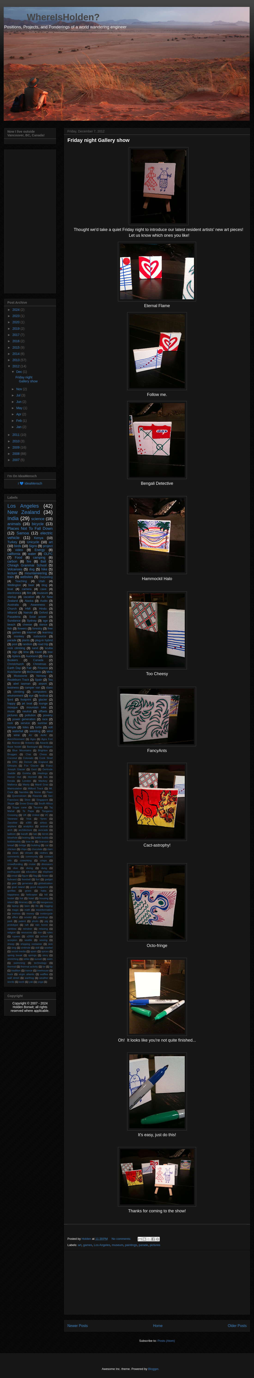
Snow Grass (26, 803)
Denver (28, 762)
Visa (28, 818)
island (10, 902)
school (44, 936)
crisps (43, 860)
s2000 (30, 936)
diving (29, 868)
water (32, 554)
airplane (12, 826)
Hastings (43, 773)
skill (37, 947)
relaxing (43, 928)
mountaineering (36, 573)
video (19, 550)
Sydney (31, 620)
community (32, 856)
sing (13, 947)
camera (27, 589)
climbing (19, 691)
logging (48, 906)
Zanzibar (12, 822)
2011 (16, 435)
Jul (18, 395)
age (45, 620)
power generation (24, 719)
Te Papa (28, 811)
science (37, 519)
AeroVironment (15, 739)
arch (9, 830)
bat (35, 834)
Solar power (38, 616)
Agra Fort (47, 739)
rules (50, 932)
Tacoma (37, 807)
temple (11, 727)
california (13, 554)
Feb (19, 420)
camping (39, 557)
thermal (11, 966)
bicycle (38, 524)
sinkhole (25, 947)
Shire (27, 799)
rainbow (11, 928)
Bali (43, 561)
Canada (38, 660)
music (11, 711)
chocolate (36, 849)
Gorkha (26, 773)
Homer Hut (14, 777)
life (37, 906)
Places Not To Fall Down (30, 528)
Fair (29, 668)
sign (14, 652)
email (14, 875)
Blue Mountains (21, 750)
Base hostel (14, 746)
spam (33, 951)
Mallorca (12, 784)
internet (31, 632)
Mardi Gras (41, 784)
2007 (16, 460)
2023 (16, 316)
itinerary (23, 902)
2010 (16, 441)
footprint (26, 699)
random (27, 644)
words (10, 981)
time (26, 652)
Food (18, 557)
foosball (26, 879)
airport (43, 683)
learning (47, 632)
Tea (50, 679)
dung (44, 868)
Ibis (46, 777)
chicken (11, 849)
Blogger (153, 1369)
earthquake (13, 871)
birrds (45, 834)
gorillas (11, 890)
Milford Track (35, 788)
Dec (19, 372)
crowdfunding (15, 864)
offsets (43, 711)
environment (15, 695)
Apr (19, 414)
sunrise (42, 723)
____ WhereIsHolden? (52, 17)
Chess (43, 754)
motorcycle (46, 913)
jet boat (27, 703)
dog (31, 569)
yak (31, 981)
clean (15, 852)
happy (11, 703)
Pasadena (14, 616)
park (9, 921)
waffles (44, 974)
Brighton (43, 750)
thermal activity (29, 966)
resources (26, 932)
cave (43, 589)
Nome (37, 792)
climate (29, 852)
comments (13, 856)
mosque (12, 707)
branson (43, 841)
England (43, 762)
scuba (49, 648)
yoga (40, 981)
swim (50, 959)
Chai (28, 754)
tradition (16, 970)
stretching (13, 959)
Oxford (43, 612)
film (29, 593)
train (10, 577)
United (35, 815)
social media (18, 951)
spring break (14, 955)
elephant (48, 871)
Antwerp (30, 742)
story (45, 955)
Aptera (16, 656)
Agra (33, 739)
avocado (43, 830)
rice (40, 932)
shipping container (31, 944)
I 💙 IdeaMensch (30, 483)
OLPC (48, 554)
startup (11, 597)
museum (117, 1245)
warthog (29, 978)
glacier (43, 699)
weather (43, 978)
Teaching (21, 581)
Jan (19, 427)
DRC (15, 762)
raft (27, 924)
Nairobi (28, 612)
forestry (37, 628)
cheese (27, 624)
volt (50, 727)
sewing (43, 940)
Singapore (42, 799)
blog (44, 585)
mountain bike (36, 707)
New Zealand (23, 512)
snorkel (48, 947)
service (25, 723)
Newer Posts (77, 1326)
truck (10, 974)
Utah (42, 581)
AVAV (43, 735)
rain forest (41, 924)
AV (30, 735)
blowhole (12, 837)
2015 (16, 347)
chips (24, 849)
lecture (12, 573)
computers (40, 691)
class (49, 687)
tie (43, 966)
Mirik (49, 672)
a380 (29, 822)
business (13, 687)
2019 (16, 328)
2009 (16, 447)
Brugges (12, 754)
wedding (35, 731)
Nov (19, 389)
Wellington (14, 585)
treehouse (43, 970)
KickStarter (14, 672)
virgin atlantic (26, 974)
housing (43, 898)
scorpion (12, 940)
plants (26, 640)
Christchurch (15, 664)
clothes (44, 852)
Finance (43, 668)
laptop (15, 906)
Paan (50, 792)
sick (50, 944)
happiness (13, 894)
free (50, 628)
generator (27, 883)
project (48, 546)
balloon (11, 834)
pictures (155, 1245)
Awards (44, 742)
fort (37, 879)
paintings (131, 1245)
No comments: (122, 1238)
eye (31, 695)
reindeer (27, 928)
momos (16, 913)
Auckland (32, 656)
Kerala (11, 780)
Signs (33, 546)
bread (10, 845)
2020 (16, 322)
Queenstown (19, 795)
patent (22, 921)
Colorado (28, 758)
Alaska (29, 600)
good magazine (39, 887)
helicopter (31, 894)
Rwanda (37, 795)
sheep (10, 944)
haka (43, 890)
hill (46, 894)
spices (45, 951)
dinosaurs (47, 864)
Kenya (38, 538)
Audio (44, 600)
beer (31, 585)
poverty (48, 715)
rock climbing (16, 648)
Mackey (42, 780)
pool (14, 644)
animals (14, 524)
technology (40, 963)
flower (45, 875)
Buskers (12, 660)
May (19, 408)
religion (11, 932)
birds (17, 546)
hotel (31, 898)
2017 (16, 335)
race (45, 719)
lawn (27, 906)
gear (14, 883)
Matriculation (14, 788)
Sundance (14, 620)
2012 (16, 366)
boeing (26, 837)
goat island (18, 887)
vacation (29, 597)
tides (26, 727)
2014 (16, 354)
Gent (33, 769)
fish (9, 628)
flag (35, 875)
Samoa (23, 533)
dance (43, 624)
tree (50, 652)
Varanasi (12, 818)
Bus (45, 656)
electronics (14, 593)
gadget (49, 879)
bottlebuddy (14, 841)
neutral (26, 711)
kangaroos (47, 902)
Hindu (43, 608)
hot (21, 898)
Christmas (39, 664)
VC (46, 815)
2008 (16, 453)
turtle (38, 727)
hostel (10, 898)
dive (15, 868)
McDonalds (34, 672)
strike (26, 959)
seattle (28, 940)
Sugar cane (19, 807)
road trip (43, 644)
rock (10, 723)
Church (12, 608)
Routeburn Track (18, 679)
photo (35, 921)
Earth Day (14, 668)
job (34, 902)
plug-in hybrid (44, 640)
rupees (16, 936)
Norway (41, 675)
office (15, 917)
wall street (13, 978)
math (27, 909)
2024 (16, 310)
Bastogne (32, 746)
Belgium (48, 746)
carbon (12, 561)
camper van (32, 687)
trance (29, 970)
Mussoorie (20, 675)
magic (15, 909)
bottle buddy (42, 837)
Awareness (38, 604)
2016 (16, 341)
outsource (39, 636)
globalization (45, 883)
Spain (38, 679)
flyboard (12, 879)
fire (29, 561)
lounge (43, 703)
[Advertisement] (157, 1282)
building (35, 845)
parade (143, 1245)
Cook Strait (46, 758)
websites (26, 577)
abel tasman (21, 683)
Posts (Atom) (166, 1340)
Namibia (23, 792)
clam (50, 849)
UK (25, 815)
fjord (10, 699)
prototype (12, 924)
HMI (27, 608)
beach (11, 624)
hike (44, 569)
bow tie (30, 841)
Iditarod (12, 612)
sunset (38, 959)
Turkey (12, 542)
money (30, 913)
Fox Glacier (31, 765)
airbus (43, 822)
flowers (22, 628)
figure (25, 875)
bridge (22, 845)
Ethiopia (12, 765)
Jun (19, 402)
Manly (26, 784)
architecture (25, 830)
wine (17, 735)
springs (32, 955)
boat (10, 589)
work (21, 981)
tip (51, 966)
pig (46, 921)
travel (38, 652)
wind (50, 731)
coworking (26, 860)
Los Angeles (102, 1245)
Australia (13, 604)
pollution (30, 715)
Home (158, 1326)
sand (35, 648)
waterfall (17, 731)
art (80, 1245)
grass (28, 890)
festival (43, 695)
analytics (28, 826)
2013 (16, 360)
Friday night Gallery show (98, 140)
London (26, 780)
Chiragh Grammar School (27, 565)
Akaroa (16, 742)
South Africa (46, 803)
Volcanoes (14, 569)
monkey (19, 636)
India (13, 518)
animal (44, 826)
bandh (24, 834)
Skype (11, 803)
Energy (40, 550)
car (47, 845)
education (31, 871)
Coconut (12, 758)
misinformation (44, 909)
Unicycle (33, 542)
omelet (28, 917)
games (87, 1245)
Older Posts (237, 1326)
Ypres (43, 818)
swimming (19, 963)
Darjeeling (46, 577)
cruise (32, 864)
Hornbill (32, 777)
